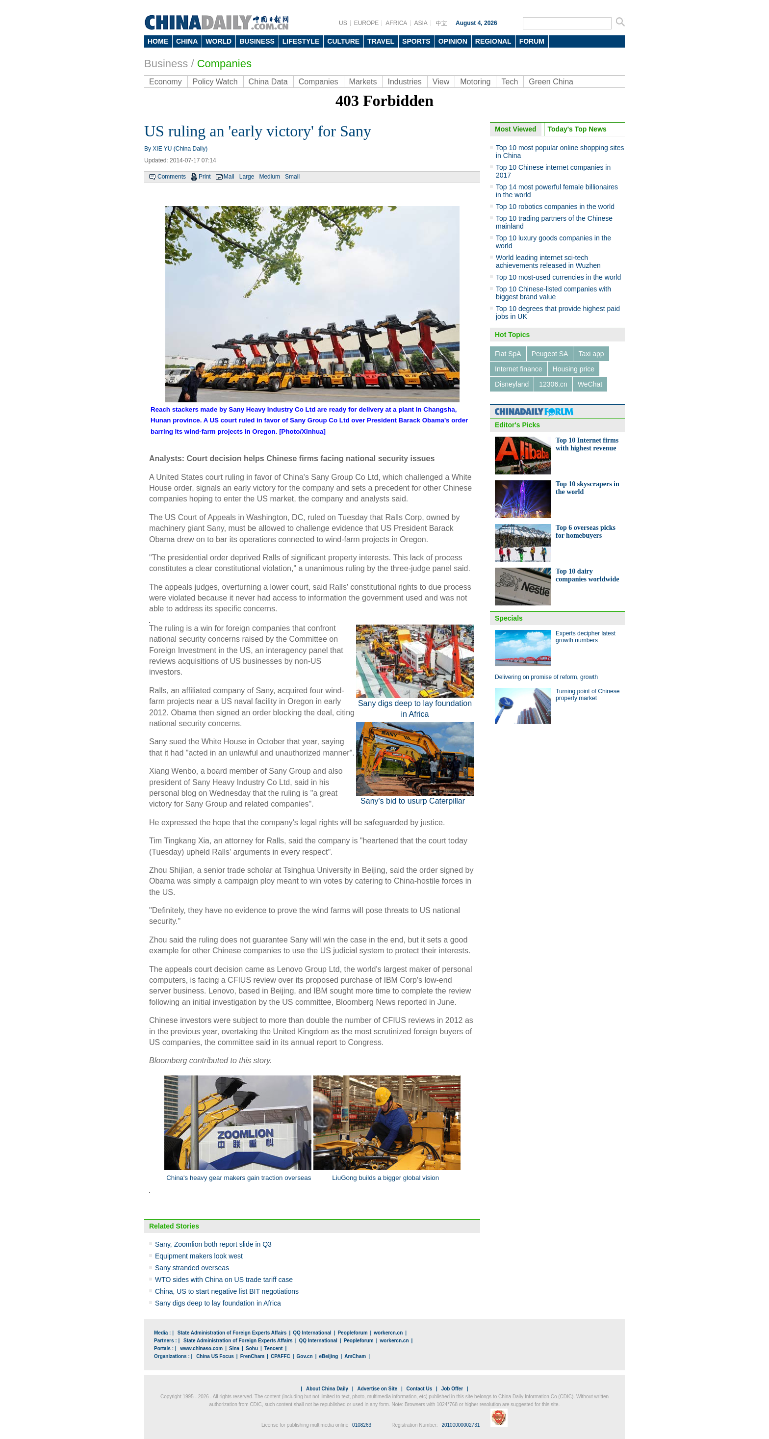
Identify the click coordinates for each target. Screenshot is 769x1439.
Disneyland (512, 384)
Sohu (252, 1348)
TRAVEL (380, 41)
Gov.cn (305, 1356)
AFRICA (396, 23)
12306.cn (553, 384)
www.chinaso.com (201, 1348)
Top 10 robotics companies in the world (555, 206)
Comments (171, 176)
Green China (551, 82)
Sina (234, 1348)
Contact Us (419, 1388)
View (441, 82)
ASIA (420, 23)
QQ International (312, 1332)
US (343, 23)
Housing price (574, 369)
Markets (363, 82)
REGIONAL (493, 41)
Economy (165, 82)
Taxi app (591, 354)
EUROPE (366, 23)
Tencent (273, 1348)
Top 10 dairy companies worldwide (587, 575)
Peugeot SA (550, 354)
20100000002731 (460, 1425)
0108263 (361, 1425)
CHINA (187, 41)
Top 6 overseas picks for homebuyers (585, 531)
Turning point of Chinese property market (587, 695)
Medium (269, 176)
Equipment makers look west (199, 1256)
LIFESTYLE (300, 41)
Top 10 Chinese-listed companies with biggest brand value (553, 293)
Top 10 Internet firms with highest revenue (587, 444)
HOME (158, 41)
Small (292, 176)
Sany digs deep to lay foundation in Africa (218, 1303)
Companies (224, 63)
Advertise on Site (377, 1388)
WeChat (590, 384)
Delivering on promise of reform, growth (546, 677)
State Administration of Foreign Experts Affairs (232, 1332)
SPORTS (416, 41)
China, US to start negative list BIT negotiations (227, 1291)
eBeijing (328, 1356)
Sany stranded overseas (192, 1268)
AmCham (355, 1356)
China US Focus (215, 1356)
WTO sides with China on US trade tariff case (224, 1279)
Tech (509, 82)
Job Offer (452, 1388)
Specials (509, 618)
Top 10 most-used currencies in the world (558, 277)
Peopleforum (352, 1332)
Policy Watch (215, 82)
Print (205, 176)
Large (247, 176)
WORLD (218, 41)
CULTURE (343, 41)
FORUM (531, 41)
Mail (229, 176)
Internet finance (518, 369)
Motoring (475, 82)
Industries (404, 82)
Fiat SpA (508, 354)
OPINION (452, 41)
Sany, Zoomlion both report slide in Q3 (213, 1244)
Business (166, 63)
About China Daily (327, 1388)
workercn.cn (388, 1332)
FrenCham (252, 1356)
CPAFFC (280, 1356)
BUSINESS (257, 41)
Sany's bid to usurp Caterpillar (413, 801)
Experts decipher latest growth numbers (585, 637)
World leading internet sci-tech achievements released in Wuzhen (548, 261)
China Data (268, 82)
